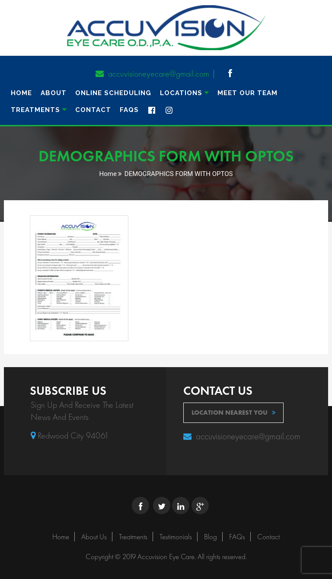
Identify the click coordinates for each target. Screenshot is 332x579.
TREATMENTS (35, 110)
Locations (181, 93)
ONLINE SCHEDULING (113, 93)
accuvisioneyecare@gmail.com (152, 74)
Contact (93, 110)
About (54, 93)
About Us (94, 536)
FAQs (129, 110)
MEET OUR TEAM (247, 93)
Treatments (133, 536)
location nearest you (234, 412)
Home (21, 93)
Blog (210, 536)
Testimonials (176, 536)
